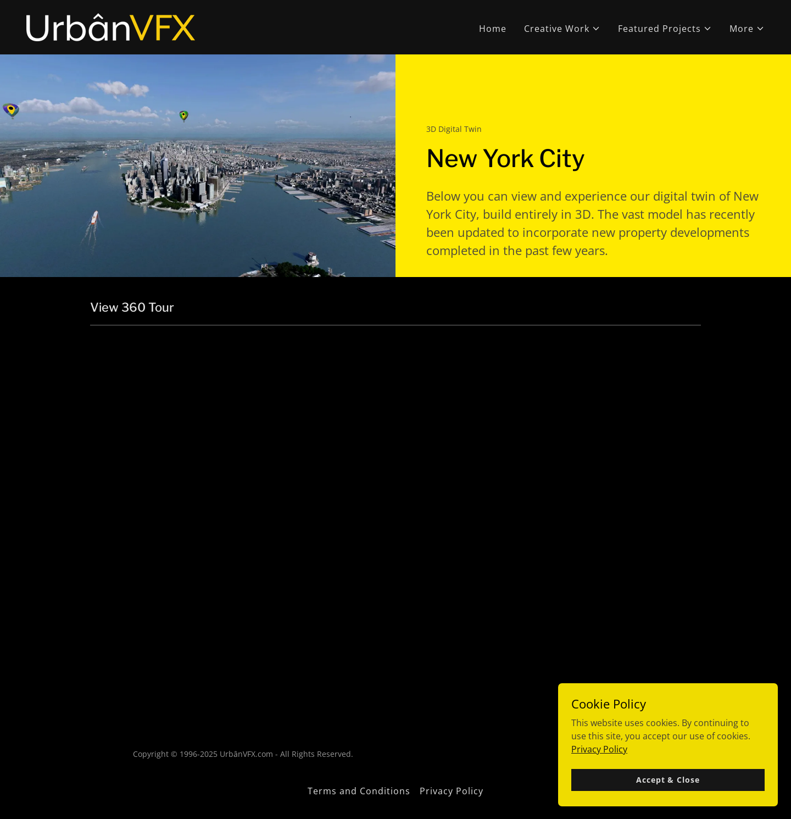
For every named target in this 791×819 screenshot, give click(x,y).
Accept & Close (667, 779)
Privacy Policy (599, 749)
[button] (562, 28)
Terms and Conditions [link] (359, 791)
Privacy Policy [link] (451, 791)
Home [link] (492, 29)
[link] (110, 26)
